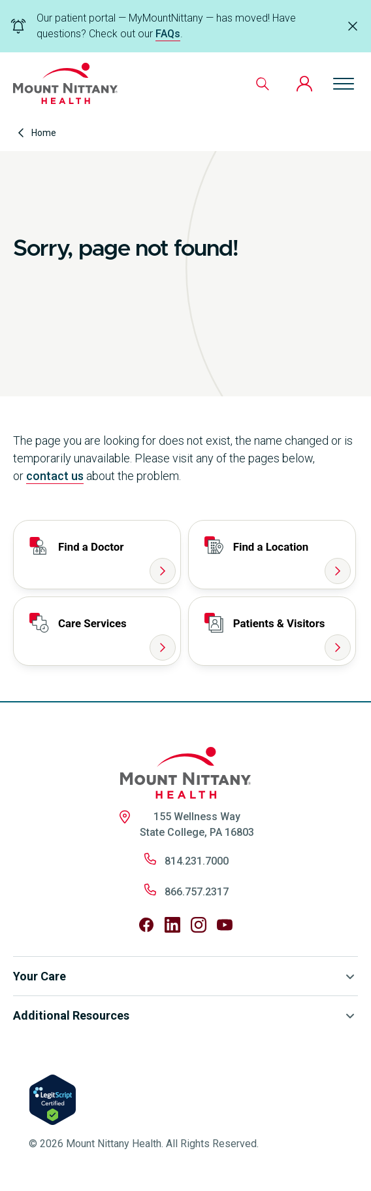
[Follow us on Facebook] (146, 925)
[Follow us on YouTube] (225, 925)
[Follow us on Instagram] (198, 925)
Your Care (185, 976)
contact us (55, 476)
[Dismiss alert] (352, 26)
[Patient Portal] (304, 83)
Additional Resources (185, 1016)
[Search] (263, 83)
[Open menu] (343, 83)
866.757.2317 (197, 892)
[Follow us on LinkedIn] (172, 925)
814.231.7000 (197, 861)
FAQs (167, 33)
